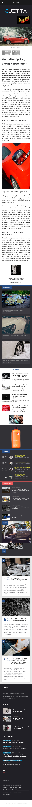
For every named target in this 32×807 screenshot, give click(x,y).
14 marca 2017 (16, 708)
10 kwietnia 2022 (16, 487)
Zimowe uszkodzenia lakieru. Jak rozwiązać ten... (20, 710)
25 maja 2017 (6, 762)
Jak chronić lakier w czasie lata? (11, 764)
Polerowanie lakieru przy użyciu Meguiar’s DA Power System (21, 478)
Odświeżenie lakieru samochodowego (20, 456)
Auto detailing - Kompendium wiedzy (22, 468)
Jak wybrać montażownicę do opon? (19, 579)
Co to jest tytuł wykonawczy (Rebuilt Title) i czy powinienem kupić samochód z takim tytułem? (21, 375)
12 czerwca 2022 (16, 505)
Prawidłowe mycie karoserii (22, 462)
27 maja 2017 (15, 514)
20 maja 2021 (15, 496)
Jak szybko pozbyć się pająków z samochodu (18, 619)
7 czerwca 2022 (16, 752)
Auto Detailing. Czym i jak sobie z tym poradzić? (21, 470)
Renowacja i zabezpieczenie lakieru (12, 760)
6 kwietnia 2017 (17, 725)
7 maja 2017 (15, 740)
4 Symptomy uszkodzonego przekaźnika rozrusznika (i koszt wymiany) (20, 490)
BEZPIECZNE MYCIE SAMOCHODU (22, 463)
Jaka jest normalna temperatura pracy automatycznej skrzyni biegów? (20, 396)
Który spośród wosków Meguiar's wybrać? (13, 742)
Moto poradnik (7, 740)
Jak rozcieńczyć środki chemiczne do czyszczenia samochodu (21, 498)
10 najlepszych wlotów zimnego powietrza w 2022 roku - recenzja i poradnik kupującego (19, 661)
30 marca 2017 (16, 716)
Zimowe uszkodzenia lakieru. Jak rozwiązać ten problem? (22, 458)
